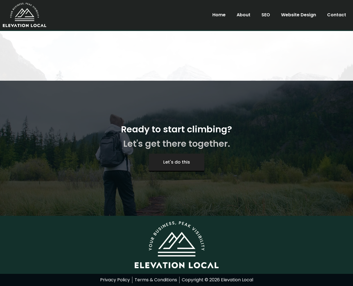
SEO (265, 15)
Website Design (298, 15)
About (243, 15)
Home (219, 15)
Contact (336, 15)
